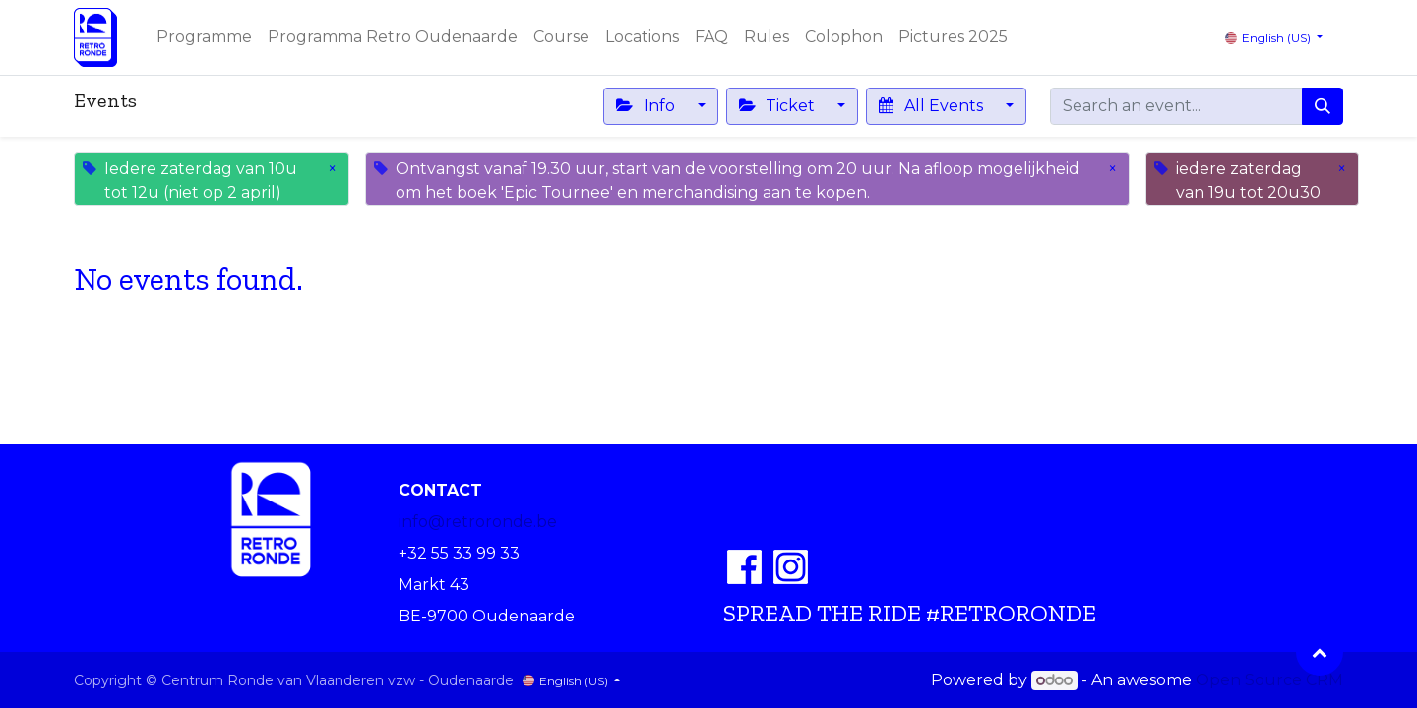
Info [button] (647, 105)
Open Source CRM (1269, 680)
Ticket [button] (779, 105)
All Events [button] (932, 105)
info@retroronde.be (478, 521)
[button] (1319, 652)
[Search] (1322, 106)
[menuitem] (204, 37)
